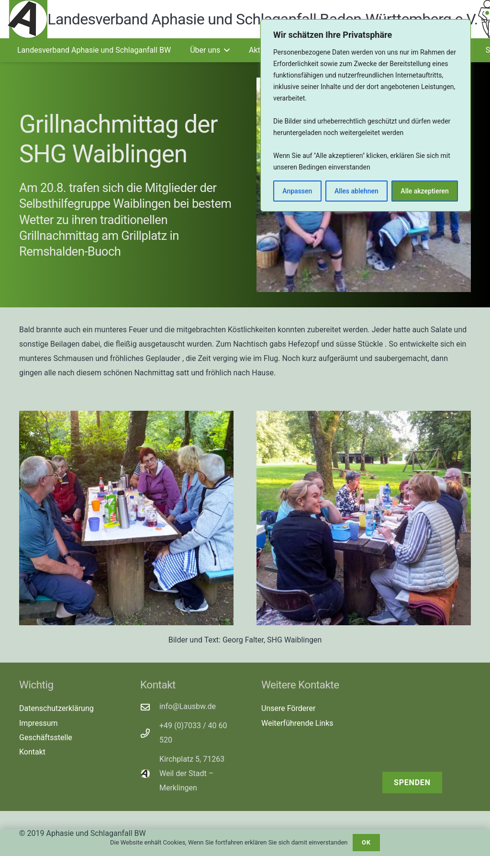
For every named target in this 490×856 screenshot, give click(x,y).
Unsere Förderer (288, 708)
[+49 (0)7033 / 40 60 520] (149, 733)
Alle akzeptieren (424, 191)
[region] (365, 115)
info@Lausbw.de (187, 706)
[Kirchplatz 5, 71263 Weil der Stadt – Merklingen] (149, 773)
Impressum (38, 723)
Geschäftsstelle (45, 737)
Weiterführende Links (297, 723)
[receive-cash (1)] (426, 714)
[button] (225, 50)
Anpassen (297, 191)
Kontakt (32, 751)
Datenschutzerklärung (56, 708)
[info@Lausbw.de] (149, 706)
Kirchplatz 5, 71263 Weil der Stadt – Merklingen (191, 773)
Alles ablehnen (356, 191)
